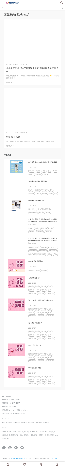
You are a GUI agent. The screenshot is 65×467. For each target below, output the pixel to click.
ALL (56, 435)
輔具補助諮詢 (26, 432)
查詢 (3, 423)
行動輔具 (52, 432)
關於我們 (9, 423)
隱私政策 (31, 423)
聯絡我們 (46, 423)
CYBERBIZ (53, 458)
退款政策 (24, 423)
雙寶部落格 (6, 439)
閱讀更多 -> (10, 83)
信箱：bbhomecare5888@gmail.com (15, 410)
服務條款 (38, 423)
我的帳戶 (16, 423)
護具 (21, 435)
